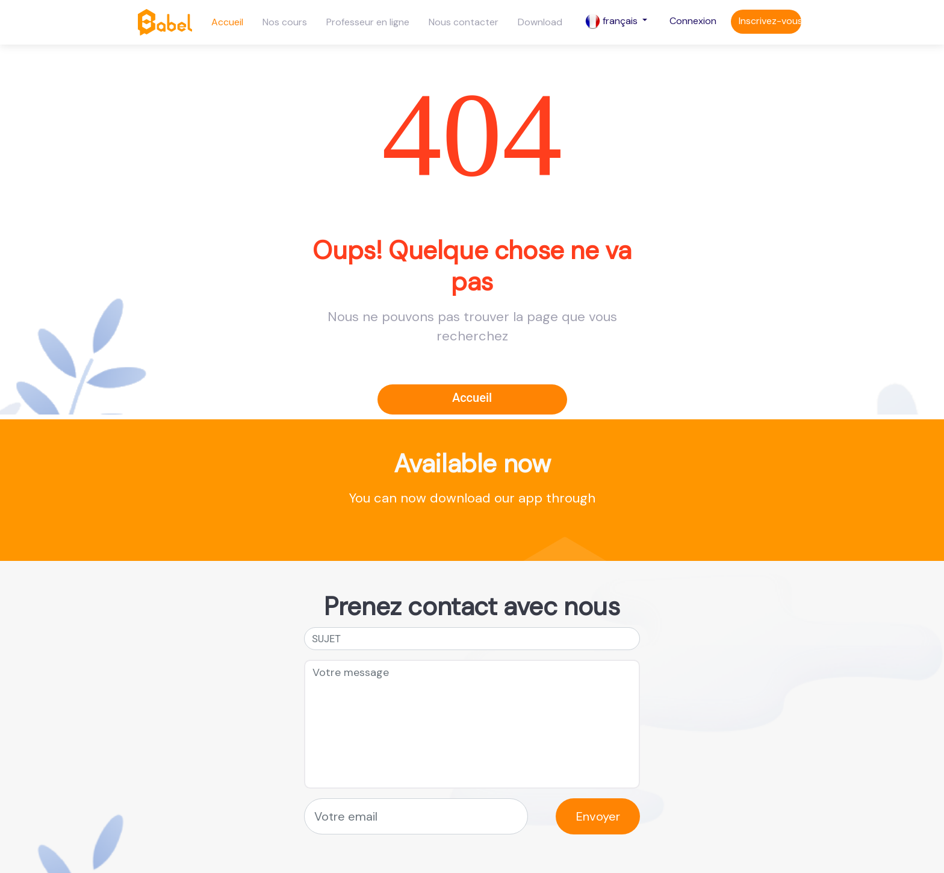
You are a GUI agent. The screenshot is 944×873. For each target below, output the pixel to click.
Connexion (692, 20)
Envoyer (598, 816)
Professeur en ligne (367, 22)
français (612, 21)
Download (540, 22)
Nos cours (284, 22)
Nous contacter (463, 22)
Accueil (227, 22)
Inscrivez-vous (770, 20)
